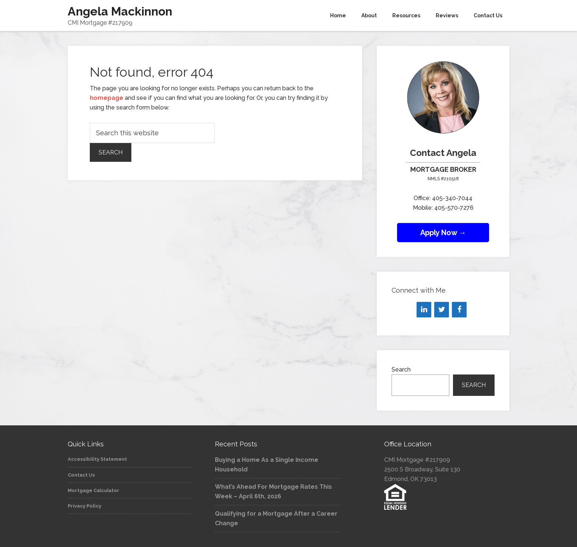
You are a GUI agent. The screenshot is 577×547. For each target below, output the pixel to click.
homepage (106, 97)
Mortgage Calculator (93, 490)
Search (401, 369)
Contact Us (81, 475)
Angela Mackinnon (120, 11)
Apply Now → (443, 232)
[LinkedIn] (424, 309)
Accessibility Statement (97, 459)
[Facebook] (459, 309)
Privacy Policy (84, 506)
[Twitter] (441, 309)
